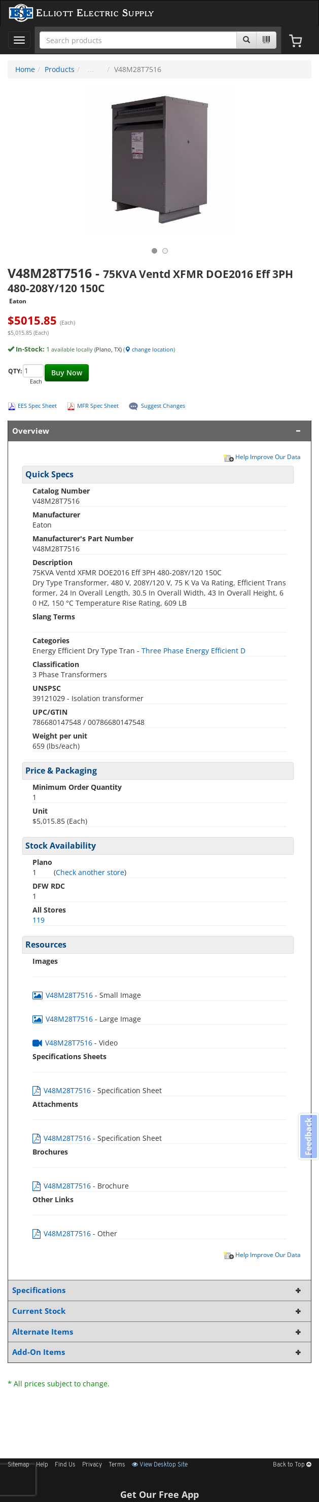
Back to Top (292, 1465)
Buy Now (66, 372)
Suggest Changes (163, 405)
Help (42, 1465)
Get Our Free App (159, 1494)
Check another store (90, 872)
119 (38, 920)
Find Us (65, 1465)
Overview (157, 431)
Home (25, 69)
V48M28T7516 (63, 995)
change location (149, 349)
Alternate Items (157, 1332)
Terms (117, 1465)
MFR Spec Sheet (98, 405)
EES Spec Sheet (37, 405)
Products (60, 69)
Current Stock (157, 1311)
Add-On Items (157, 1352)
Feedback (308, 1136)
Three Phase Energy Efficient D (193, 650)
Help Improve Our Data (262, 456)
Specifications (157, 1290)
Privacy (92, 1465)
